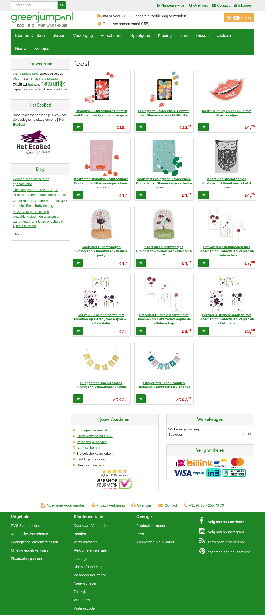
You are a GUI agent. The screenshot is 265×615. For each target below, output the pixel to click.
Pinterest (224, 551)
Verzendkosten (86, 542)
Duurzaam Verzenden (91, 525)
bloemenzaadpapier (46, 78)
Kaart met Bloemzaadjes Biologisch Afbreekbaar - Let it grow (226, 183)
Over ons (141, 505)
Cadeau (223, 35)
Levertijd (80, 559)
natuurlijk (52, 83)
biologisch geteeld (51, 73)
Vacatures (82, 600)
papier (17, 89)
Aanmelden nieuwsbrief (155, 542)
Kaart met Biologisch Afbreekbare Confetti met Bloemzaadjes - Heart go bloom (101, 183)
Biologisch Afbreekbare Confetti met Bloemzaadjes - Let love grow (101, 113)
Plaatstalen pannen (26, 559)
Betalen (80, 534)
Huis (183, 35)
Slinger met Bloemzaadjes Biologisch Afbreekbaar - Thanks (164, 385)
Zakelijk (80, 592)
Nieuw (20, 48)
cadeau (20, 84)
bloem (18, 78)
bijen (16, 73)
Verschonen (112, 35)
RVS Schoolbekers (26, 525)
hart (30, 84)
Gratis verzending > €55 (94, 436)
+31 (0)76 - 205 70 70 (204, 505)
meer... (18, 234)
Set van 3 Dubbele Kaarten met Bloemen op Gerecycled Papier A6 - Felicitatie (226, 319)
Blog (222, 540)
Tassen (202, 35)
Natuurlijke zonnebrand (29, 534)
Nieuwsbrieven (86, 583)
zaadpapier (60, 89)
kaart (37, 84)
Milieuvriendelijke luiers (29, 550)
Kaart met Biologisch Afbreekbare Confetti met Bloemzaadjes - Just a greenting (164, 183)
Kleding (165, 35)
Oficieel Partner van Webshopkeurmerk (114, 483)
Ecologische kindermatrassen (34, 542)
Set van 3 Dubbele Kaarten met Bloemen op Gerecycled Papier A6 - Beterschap (164, 319)
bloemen (28, 78)
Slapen (59, 35)
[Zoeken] (61, 5)
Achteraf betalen (89, 448)
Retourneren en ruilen (91, 550)
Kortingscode (84, 608)
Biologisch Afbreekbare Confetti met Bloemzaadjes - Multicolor (163, 113)
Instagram (221, 530)
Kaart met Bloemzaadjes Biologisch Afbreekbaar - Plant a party (101, 251)
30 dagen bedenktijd (92, 430)
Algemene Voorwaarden (63, 505)
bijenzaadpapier (29, 73)
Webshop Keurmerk (90, 575)
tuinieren (47, 89)
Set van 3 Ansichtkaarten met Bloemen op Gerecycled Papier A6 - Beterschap (226, 251)
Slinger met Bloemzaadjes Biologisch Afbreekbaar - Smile (101, 385)
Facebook (221, 520)
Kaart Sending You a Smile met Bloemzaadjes (226, 113)
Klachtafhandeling (88, 567)
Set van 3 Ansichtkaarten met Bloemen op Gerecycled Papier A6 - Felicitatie (101, 319)
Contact (167, 505)
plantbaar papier (31, 89)
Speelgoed (140, 35)
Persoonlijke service (92, 442)
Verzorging (83, 35)
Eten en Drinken (30, 35)
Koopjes (41, 48)
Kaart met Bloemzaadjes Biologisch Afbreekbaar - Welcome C (164, 251)
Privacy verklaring (108, 505)
